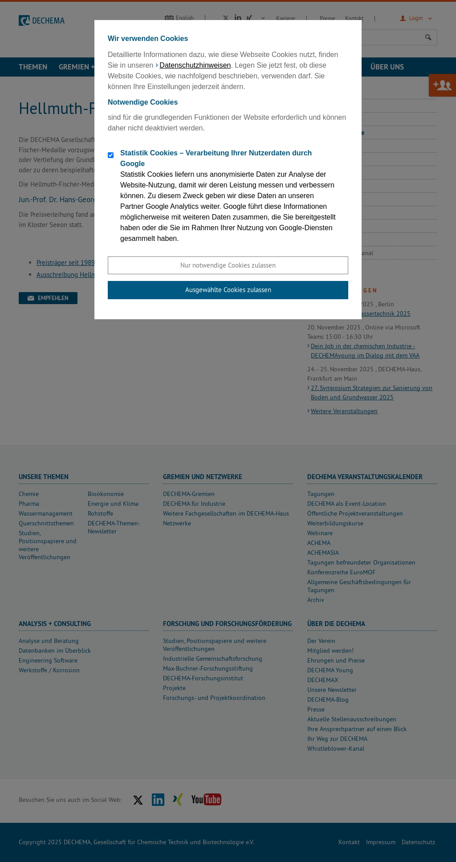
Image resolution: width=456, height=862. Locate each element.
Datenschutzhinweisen (195, 65)
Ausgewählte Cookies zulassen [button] (228, 289)
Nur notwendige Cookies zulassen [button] (228, 265)
